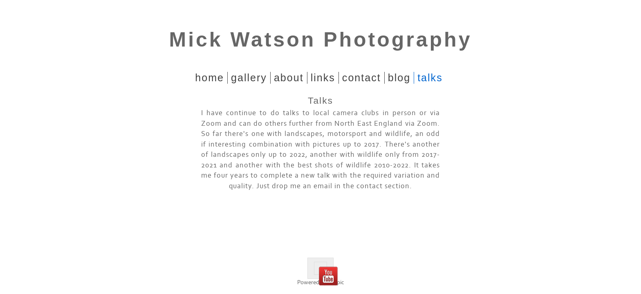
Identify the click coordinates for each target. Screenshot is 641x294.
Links (323, 77)
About (289, 77)
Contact (361, 77)
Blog (399, 77)
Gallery (249, 77)
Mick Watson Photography (320, 39)
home (209, 77)
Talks (430, 77)
